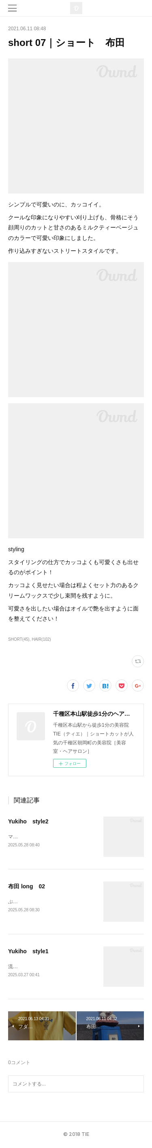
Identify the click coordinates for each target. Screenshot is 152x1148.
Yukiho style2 (28, 821)
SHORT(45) (19, 639)
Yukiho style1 (28, 952)
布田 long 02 (26, 886)
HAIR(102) (41, 639)
